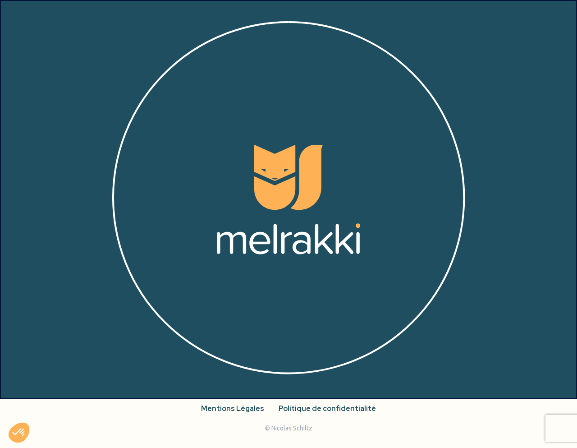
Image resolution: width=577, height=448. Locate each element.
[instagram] (64, 378)
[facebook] (82, 378)
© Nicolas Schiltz (288, 428)
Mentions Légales (232, 408)
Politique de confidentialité (327, 408)
